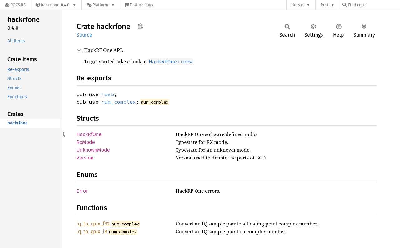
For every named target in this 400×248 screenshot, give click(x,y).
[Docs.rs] (15, 5)
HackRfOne (89, 134)
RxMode (86, 142)
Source (84, 35)
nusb (108, 94)
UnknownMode (93, 150)
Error (82, 191)
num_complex (119, 102)
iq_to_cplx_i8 (92, 232)
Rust (325, 5)
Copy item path (140, 26)
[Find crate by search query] (374, 5)
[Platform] (101, 5)
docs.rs (298, 5)
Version (85, 158)
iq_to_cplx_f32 (93, 224)
